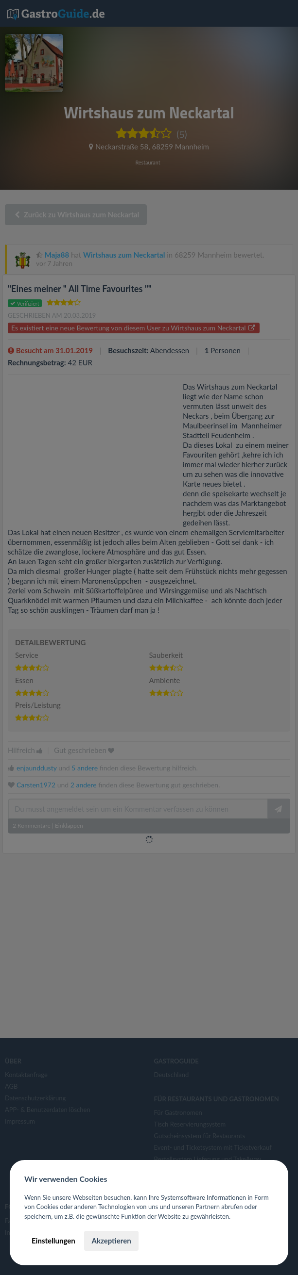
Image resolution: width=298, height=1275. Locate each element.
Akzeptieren (111, 1240)
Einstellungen (53, 1240)
